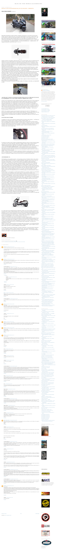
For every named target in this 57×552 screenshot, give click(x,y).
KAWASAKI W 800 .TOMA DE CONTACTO (46, 376)
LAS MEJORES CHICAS (44, 385)
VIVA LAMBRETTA (43, 377)
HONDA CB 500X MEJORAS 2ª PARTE (46, 314)
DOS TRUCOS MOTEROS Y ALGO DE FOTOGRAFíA (48, 407)
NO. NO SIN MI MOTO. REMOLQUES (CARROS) (47, 243)
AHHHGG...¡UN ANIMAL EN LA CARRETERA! (47, 260)
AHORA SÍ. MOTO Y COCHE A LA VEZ (46, 409)
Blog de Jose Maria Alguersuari (28, 3)
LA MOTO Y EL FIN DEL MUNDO (45, 162)
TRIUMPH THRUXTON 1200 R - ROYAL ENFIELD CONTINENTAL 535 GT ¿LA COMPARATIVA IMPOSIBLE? (47, 235)
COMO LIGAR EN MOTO (44, 398)
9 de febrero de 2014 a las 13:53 (10, 259)
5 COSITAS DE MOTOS (44, 125)
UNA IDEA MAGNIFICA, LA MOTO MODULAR (47, 369)
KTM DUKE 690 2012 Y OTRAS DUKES (46, 340)
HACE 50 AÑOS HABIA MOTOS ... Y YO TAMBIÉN (47, 313)
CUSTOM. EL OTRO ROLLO (45, 419)
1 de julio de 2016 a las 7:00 (9, 497)
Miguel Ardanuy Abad (6, 420)
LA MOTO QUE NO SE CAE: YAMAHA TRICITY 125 (48, 233)
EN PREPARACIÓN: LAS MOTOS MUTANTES (47, 263)
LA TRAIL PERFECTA (44, 393)
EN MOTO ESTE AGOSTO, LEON (45, 366)
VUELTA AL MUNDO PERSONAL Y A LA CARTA (47, 375)
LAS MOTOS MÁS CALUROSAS (45, 367)
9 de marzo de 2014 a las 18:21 (9, 375)
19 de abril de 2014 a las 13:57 (11, 405)
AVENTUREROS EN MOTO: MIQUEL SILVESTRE (47, 372)
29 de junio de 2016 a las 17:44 (10, 485)
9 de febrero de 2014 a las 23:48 (10, 284)
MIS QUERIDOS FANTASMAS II (45, 417)
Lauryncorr (5, 246)
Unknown (5, 321)
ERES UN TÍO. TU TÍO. (44, 408)
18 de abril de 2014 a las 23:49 (13, 398)
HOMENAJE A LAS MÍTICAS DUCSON (46, 396)
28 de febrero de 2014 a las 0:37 (10, 355)
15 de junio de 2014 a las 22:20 (13, 441)
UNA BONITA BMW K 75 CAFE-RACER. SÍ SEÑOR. (48, 209)
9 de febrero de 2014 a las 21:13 (13, 266)
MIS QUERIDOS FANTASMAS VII (45, 384)
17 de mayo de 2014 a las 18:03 (13, 420)
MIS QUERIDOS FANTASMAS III (45, 416)
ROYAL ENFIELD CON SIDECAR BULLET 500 (47, 374)
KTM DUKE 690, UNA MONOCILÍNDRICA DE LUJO (48, 397)
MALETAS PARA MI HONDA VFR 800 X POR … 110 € (48, 157)
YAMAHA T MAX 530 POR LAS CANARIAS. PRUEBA (48, 294)
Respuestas (6, 275)
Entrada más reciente (4, 513)
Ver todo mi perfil (44, 101)
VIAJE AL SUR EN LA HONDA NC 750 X (46, 120)
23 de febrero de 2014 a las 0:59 (10, 321)
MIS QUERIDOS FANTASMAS (45, 418)
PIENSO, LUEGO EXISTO (44, 344)
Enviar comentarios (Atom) (8, 515)
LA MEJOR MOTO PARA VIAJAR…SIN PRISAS (47, 116)
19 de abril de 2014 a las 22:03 (9, 412)
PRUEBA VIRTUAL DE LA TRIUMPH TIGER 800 (47, 382)
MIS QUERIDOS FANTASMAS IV (45, 415)
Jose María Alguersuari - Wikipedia (45, 109)
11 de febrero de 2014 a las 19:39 (14, 298)
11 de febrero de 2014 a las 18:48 (9, 292)
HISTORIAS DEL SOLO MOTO (45, 158)
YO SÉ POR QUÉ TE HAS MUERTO (45, 411)
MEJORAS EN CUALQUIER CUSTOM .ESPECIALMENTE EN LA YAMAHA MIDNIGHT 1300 (47, 334)
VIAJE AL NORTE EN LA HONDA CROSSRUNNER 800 (48, 156)
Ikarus (4, 292)
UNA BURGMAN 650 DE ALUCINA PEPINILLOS (47, 128)
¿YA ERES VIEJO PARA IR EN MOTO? (46, 168)
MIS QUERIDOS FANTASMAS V (45, 390)
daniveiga (5, 485)
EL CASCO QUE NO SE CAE (45, 191)
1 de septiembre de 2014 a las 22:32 (14, 469)
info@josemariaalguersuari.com (45, 111)
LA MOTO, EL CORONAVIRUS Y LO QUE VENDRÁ (48, 159)
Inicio (21, 513)
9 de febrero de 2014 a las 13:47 (10, 246)
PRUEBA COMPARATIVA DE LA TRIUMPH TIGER (47, 380)
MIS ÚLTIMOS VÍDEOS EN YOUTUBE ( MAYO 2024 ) (48, 115)
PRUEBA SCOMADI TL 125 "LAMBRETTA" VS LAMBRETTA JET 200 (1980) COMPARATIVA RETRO (47, 255)
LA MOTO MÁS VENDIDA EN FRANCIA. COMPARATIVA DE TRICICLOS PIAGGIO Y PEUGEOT (47, 189)
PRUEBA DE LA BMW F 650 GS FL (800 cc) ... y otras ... (48, 400)
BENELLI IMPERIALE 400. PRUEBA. (46, 165)
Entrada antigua (37, 513)
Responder (5, 256)
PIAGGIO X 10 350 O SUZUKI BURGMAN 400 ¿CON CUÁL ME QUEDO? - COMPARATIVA (18, 8)
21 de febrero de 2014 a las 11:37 (10, 313)
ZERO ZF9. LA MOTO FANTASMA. (45, 341)
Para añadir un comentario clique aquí (6, 239)
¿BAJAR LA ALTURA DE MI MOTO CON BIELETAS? (48, 155)
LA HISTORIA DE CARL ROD (45, 276)
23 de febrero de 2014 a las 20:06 (10, 327)
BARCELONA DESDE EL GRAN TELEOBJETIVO (47, 265)
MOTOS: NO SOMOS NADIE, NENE (45, 185)
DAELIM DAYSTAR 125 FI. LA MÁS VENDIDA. (47, 373)
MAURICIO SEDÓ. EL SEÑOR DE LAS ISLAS (47, 169)
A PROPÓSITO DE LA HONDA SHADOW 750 (47, 410)
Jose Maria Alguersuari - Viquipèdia (45, 110)
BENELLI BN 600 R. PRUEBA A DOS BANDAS (47, 266)
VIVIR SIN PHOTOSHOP (44, 381)
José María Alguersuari (46, 90)
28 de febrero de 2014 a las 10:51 (10, 360)
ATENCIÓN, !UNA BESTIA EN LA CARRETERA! (47, 264)
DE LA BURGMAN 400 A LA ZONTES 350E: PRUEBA (48, 117)
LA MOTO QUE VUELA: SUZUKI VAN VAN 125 (47, 383)
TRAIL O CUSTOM (43, 368)
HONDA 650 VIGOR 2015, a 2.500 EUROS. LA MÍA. (47, 275)
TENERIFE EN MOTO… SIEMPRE (45, 399)
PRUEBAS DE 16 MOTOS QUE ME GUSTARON (47, 240)
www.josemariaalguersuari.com (45, 108)
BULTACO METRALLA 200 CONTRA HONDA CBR (47, 332)
